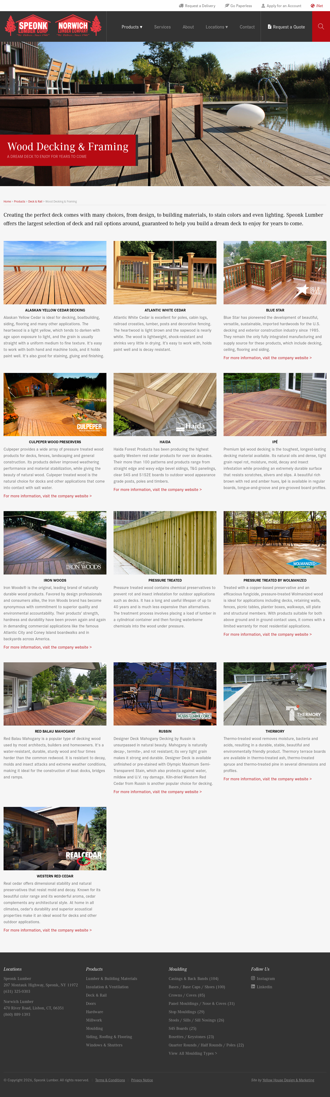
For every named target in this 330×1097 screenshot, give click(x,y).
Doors (91, 1003)
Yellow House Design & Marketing (288, 1080)
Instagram (266, 978)
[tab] (321, 26)
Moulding (94, 1028)
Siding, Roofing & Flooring (109, 1036)
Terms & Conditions (110, 1080)
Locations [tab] (215, 26)
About (188, 26)
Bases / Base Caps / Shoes (197, 986)
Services (162, 26)
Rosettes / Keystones (191, 1036)
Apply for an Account (284, 5)
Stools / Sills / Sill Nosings (196, 1020)
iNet (319, 5)
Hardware (94, 1011)
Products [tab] (130, 26)
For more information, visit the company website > (268, 357)
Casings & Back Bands (194, 978)
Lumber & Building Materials (111, 978)
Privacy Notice (142, 1080)
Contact (247, 26)
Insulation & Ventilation (107, 986)
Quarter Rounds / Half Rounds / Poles (206, 1045)
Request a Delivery (200, 5)
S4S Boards (182, 1028)
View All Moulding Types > (193, 1053)
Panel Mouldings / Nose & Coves (202, 1003)
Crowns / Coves (187, 995)
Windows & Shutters (104, 1045)
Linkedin (264, 986)
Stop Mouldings (187, 1011)
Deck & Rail (96, 995)
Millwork (94, 1020)
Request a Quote (289, 26)
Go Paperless (241, 5)
